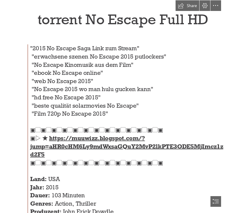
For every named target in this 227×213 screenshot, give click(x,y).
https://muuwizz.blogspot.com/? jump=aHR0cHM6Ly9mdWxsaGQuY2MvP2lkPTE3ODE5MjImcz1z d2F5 (126, 146)
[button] (187, 5)
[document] (113, 106)
